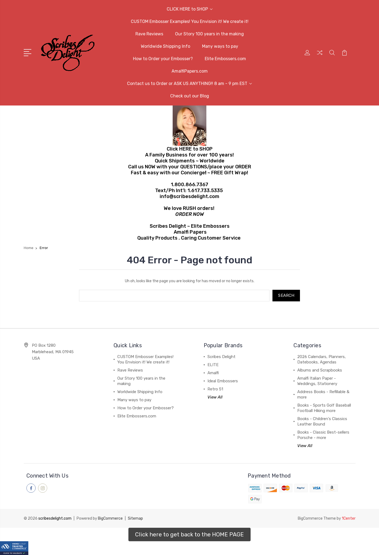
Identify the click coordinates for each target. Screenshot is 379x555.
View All (215, 397)
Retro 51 (215, 389)
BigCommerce (110, 518)
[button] (189, 534)
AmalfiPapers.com (190, 71)
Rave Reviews (149, 33)
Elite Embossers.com (225, 58)
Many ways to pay (220, 46)
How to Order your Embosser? (163, 58)
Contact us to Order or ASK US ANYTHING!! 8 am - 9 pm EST (189, 83)
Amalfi (213, 373)
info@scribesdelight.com (189, 196)
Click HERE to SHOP (190, 149)
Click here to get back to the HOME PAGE (189, 534)
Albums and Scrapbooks (319, 370)
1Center (349, 518)
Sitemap (135, 518)
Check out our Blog (189, 95)
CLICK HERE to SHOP (190, 9)
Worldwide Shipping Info (165, 46)
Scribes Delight (221, 357)
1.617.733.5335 (205, 190)
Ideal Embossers (222, 381)
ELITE (212, 365)
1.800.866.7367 (189, 185)
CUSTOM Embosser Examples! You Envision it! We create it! (189, 21)
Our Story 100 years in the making (209, 33)
